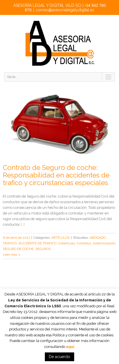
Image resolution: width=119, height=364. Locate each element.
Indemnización (104, 243)
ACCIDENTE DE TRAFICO (37, 243)
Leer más (10, 254)
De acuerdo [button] (59, 356)
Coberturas (66, 243)
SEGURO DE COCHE (18, 249)
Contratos (84, 243)
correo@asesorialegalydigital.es (65, 10)
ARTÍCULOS (60, 238)
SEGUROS (43, 249)
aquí (70, 347)
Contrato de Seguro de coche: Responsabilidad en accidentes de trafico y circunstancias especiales (56, 175)
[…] (23, 224)
